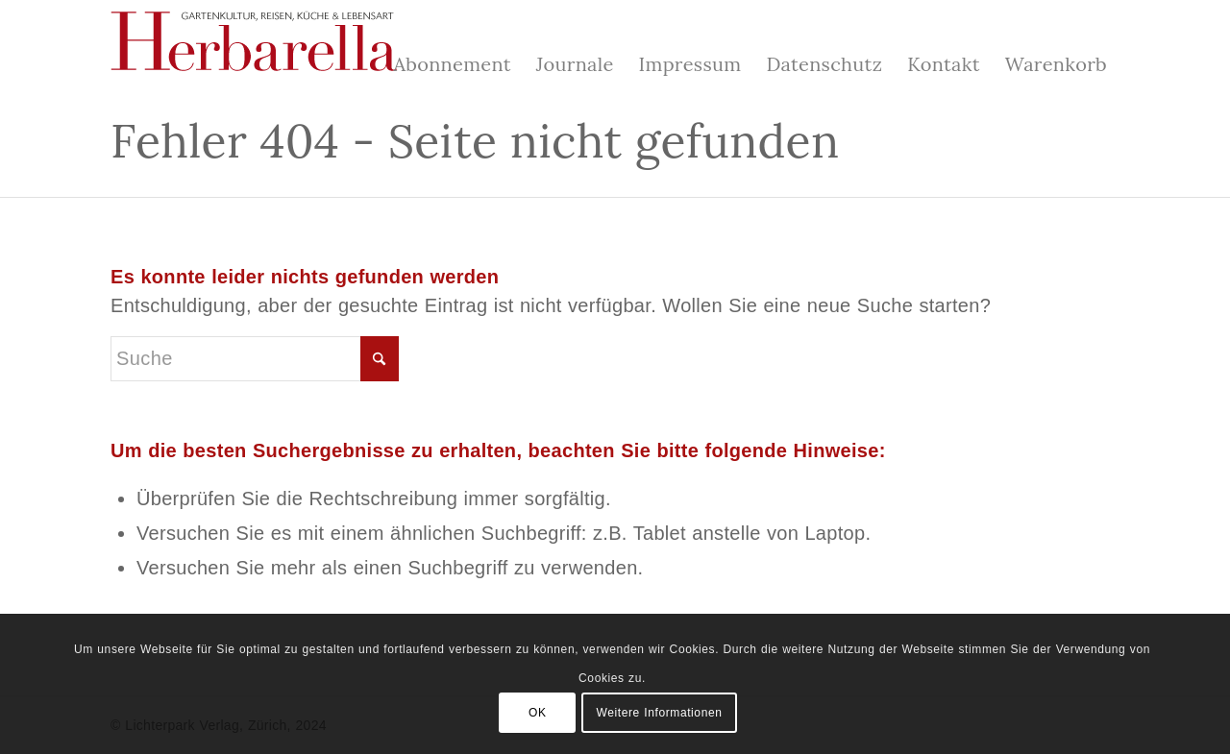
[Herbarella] (255, 53)
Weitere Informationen (660, 712)
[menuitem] (452, 54)
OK (538, 712)
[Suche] (255, 358)
